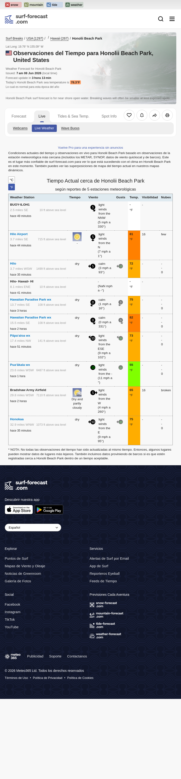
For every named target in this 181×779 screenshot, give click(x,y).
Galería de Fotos (18, 581)
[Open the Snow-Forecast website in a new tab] (13, 5)
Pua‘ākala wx (20, 365)
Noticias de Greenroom (23, 573)
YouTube (12, 627)
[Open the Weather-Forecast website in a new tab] (74, 5)
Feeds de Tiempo (103, 581)
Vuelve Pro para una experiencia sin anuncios (90, 147)
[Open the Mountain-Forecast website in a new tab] (34, 5)
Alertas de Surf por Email (109, 558)
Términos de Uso (16, 678)
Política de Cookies (80, 678)
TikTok (10, 619)
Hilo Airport (19, 234)
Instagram (13, 612)
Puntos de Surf (16, 558)
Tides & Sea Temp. (73, 116)
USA (34, 38)
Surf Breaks (14, 38)
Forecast (19, 116)
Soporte (55, 656)
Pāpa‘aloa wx (20, 335)
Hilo (13, 263)
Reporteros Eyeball (105, 573)
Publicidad (35, 656)
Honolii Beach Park (87, 38)
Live (41, 116)
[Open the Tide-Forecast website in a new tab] (54, 5)
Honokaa (17, 419)
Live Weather (44, 128)
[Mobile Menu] (172, 19)
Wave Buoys (70, 128)
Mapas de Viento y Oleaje (25, 566)
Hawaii (59, 38)
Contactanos (77, 656)
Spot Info (109, 116)
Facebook (12, 604)
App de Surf (99, 566)
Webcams (20, 128)
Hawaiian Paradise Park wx (30, 299)
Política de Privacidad (47, 678)
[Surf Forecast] (26, 19)
